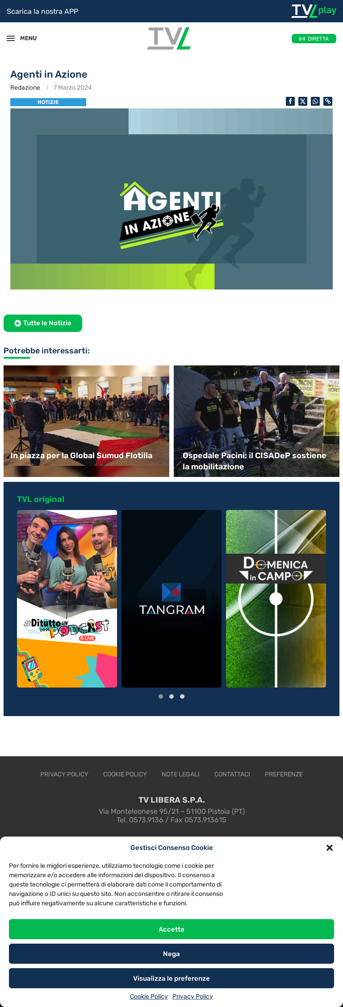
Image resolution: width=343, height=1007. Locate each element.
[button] (329, 847)
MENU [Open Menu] (24, 38)
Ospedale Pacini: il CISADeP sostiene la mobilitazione (254, 461)
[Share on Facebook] (290, 101)
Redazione (25, 87)
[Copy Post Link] (327, 101)
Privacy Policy (192, 996)
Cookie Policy (149, 996)
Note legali (181, 774)
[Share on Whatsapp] (315, 101)
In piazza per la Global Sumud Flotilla (81, 455)
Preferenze (284, 774)
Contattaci (232, 774)
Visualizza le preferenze (171, 978)
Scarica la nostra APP (42, 11)
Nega (171, 954)
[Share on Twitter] (302, 101)
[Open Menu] (11, 38)
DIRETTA (318, 39)
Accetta (171, 929)
